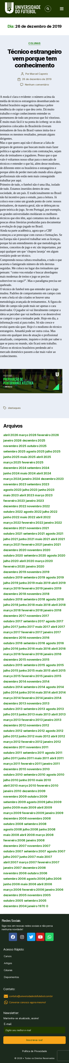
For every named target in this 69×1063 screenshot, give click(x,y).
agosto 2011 (53, 752)
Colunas (34, 43)
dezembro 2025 (33, 440)
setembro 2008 (35, 824)
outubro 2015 (13, 665)
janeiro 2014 (52, 698)
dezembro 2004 (15, 906)
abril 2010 (10, 785)
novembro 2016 (38, 637)
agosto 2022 (33, 511)
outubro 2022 (13, 511)
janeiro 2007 (12, 867)
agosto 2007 (56, 851)
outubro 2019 (13, 577)
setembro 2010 (35, 774)
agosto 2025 (35, 451)
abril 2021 (58, 539)
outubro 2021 (12, 533)
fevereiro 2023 (14, 500)
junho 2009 (11, 807)
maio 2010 (43, 780)
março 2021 (11, 544)
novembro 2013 (38, 703)
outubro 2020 (13, 555)
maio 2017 (42, 626)
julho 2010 (10, 780)
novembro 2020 (38, 550)
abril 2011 (57, 758)
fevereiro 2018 (32, 610)
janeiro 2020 (35, 566)
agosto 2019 (55, 577)
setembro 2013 (34, 709)
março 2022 (12, 522)
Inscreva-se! (34, 1040)
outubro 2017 (12, 621)
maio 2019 (43, 583)
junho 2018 (27, 605)
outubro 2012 (12, 731)
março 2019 (12, 588)
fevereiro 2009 (33, 813)
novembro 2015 (38, 659)
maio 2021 (42, 539)
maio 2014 (43, 692)
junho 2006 (11, 884)
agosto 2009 (36, 802)
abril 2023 (26, 495)
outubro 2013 (13, 709)
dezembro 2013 (14, 703)
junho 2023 (46, 489)
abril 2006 (44, 884)
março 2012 (11, 741)
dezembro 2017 (14, 615)
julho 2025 (52, 451)
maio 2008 (11, 835)
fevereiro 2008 (14, 840)
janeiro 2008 (35, 840)
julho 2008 (30, 829)
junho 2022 (11, 517)
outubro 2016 (13, 643)
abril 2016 (58, 648)
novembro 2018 (38, 594)
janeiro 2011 (51, 763)
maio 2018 (43, 605)
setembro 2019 (34, 577)
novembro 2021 (38, 528)
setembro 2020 (35, 555)
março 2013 (12, 720)
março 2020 (44, 561)
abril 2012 (58, 736)
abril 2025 (43, 457)
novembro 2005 (39, 895)
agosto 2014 (55, 687)
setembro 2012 (34, 731)
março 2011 (11, 763)
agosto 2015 (55, 665)
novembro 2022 (38, 506)
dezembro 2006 (34, 867)
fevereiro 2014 (32, 698)
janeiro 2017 (52, 632)
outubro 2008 (13, 824)
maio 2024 (28, 473)
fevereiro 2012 (31, 741)
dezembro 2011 (14, 747)
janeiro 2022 (53, 522)
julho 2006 (53, 878)
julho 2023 (29, 489)
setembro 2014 (34, 687)
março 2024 (12, 479)
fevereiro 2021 (31, 544)
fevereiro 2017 (31, 632)
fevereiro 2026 (48, 435)
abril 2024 (43, 473)
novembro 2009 (15, 796)
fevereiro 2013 (32, 720)
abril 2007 (10, 862)
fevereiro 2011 (31, 763)
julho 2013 (10, 714)
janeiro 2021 (52, 544)
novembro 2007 (38, 846)
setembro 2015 (34, 665)
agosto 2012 (54, 731)
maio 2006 (28, 884)
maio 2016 (43, 648)
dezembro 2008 (15, 818)
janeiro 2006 (54, 889)
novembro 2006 (15, 873)
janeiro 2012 (52, 741)
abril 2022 (43, 517)
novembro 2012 (38, 725)
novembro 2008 (39, 818)
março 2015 (12, 676)
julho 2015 (10, 670)
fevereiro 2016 (32, 654)
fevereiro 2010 (47, 785)
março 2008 (44, 835)
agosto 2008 (12, 829)
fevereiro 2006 (33, 889)
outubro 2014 (13, 687)
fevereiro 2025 (32, 462)
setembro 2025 (14, 451)
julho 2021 (10, 539)
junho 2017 (26, 626)
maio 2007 (44, 857)
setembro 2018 (34, 599)
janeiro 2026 (12, 440)
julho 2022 (49, 511)
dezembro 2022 (14, 506)
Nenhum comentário (37, 84)
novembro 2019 (38, 572)
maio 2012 (42, 736)
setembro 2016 (34, 643)
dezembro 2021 (14, 528)
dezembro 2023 (52, 479)
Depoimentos (11, 977)
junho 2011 (26, 758)
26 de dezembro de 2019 (36, 79)
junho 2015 (27, 670)
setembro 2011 (33, 752)
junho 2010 (27, 780)
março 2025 (12, 462)
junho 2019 (27, 583)
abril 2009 (44, 807)
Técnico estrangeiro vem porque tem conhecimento (34, 58)
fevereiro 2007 (48, 862)
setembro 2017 (34, 621)
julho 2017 (10, 626)
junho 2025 (11, 457)
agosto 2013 (55, 709)
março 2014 (12, 698)
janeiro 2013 (52, 720)
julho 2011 (10, 758)
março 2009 (12, 813)
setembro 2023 (38, 484)
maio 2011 (41, 758)
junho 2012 (26, 736)
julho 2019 (10, 583)
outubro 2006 (37, 873)
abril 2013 (58, 714)
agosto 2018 (55, 599)
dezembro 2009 (34, 791)
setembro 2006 (14, 878)
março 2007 (28, 862)
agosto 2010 (55, 774)
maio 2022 (27, 517)
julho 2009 (53, 802)
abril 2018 (58, 605)
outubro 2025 (37, 446)
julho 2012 (10, 736)
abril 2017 (58, 626)
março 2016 (12, 654)
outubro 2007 (13, 851)
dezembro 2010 (14, 769)
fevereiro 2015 (32, 676)
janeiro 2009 (54, 813)
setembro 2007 (35, 851)
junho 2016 (27, 648)
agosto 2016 (55, 643)
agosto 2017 (54, 621)
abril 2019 (58, 583)
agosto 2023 (12, 489)
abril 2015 (58, 670)
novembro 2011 (37, 747)
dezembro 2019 (14, 572)
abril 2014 (58, 692)
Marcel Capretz (39, 73)
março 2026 (27, 435)
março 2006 (12, 889)
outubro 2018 (13, 599)
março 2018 (12, 610)
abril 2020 (26, 561)
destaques (14, 407)
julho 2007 (11, 857)
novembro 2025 (14, 446)
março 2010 (27, 785)
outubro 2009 (37, 796)
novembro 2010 (38, 769)
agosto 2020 (56, 555)
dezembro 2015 (14, 659)
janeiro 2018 (52, 610)
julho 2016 (10, 648)
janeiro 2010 (12, 791)
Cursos (7, 956)
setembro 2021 (34, 533)
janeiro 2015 (52, 676)
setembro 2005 (35, 900)
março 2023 (43, 495)
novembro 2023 (14, 484)
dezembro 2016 (14, 637)
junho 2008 (47, 829)
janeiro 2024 (31, 479)
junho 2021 (26, 539)
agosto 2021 (54, 533)
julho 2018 (10, 605)
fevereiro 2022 (32, 522)
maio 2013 (43, 714)
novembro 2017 (38, 615)
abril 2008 (27, 835)
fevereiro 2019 (32, 588)
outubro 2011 (12, 752)
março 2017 (11, 632)
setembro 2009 (14, 802)
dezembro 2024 (14, 468)
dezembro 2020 (15, 550)
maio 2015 (43, 670)
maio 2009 (28, 807)
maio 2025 (28, 457)
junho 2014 (27, 692)
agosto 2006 (36, 878)
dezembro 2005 (15, 895)
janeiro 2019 (52, 588)
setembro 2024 (38, 468)
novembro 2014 (38, 681)
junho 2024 (11, 473)
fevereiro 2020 (14, 566)
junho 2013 (27, 714)
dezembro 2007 (15, 846)
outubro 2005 (13, 900)
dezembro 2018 (14, 594)
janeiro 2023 (35, 500)
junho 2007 (27, 857)
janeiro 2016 (52, 654)
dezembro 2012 (14, 725)
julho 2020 (11, 561)
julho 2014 (10, 692)
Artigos (8, 963)
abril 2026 (10, 435)
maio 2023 (11, 495)
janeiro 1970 (36, 906)
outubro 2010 (13, 774)
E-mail (8, 1024)
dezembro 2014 (14, 681)
